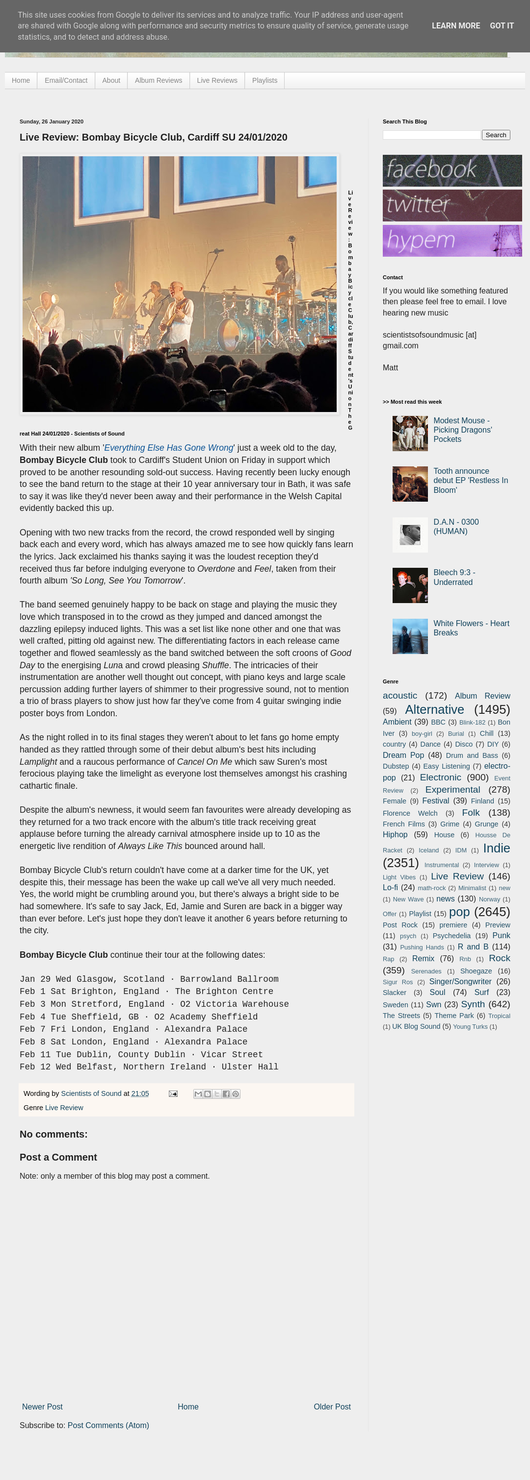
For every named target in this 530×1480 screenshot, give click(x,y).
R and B (473, 947)
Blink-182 (472, 722)
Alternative (434, 709)
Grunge (487, 824)
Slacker (394, 992)
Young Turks (470, 1026)
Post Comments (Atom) (108, 1425)
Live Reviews (217, 80)
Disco (464, 744)
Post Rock (400, 925)
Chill (487, 733)
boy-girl (422, 733)
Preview (497, 925)
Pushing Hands (422, 947)
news (445, 899)
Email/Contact (66, 80)
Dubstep (396, 766)
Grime (449, 824)
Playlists (264, 80)
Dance (430, 744)
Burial (456, 733)
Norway (489, 899)
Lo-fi (390, 887)
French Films (404, 824)
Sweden (395, 1005)
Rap (388, 959)
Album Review (482, 696)
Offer (390, 914)
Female (394, 801)
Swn (433, 1004)
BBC (438, 722)
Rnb (465, 959)
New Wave (408, 899)
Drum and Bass (472, 755)
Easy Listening (447, 766)
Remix (423, 958)
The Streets (401, 1015)
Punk (501, 935)
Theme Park (454, 1015)
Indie (497, 848)
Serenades (426, 971)
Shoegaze (476, 971)
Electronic (440, 777)
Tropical (499, 1015)
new (504, 888)
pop (459, 912)
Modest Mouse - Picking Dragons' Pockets (462, 429)
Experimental (452, 789)
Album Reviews (158, 80)
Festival (435, 801)
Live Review (64, 1108)
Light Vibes (399, 877)
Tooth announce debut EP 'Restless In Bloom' (470, 480)
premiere (454, 925)
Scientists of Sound (92, 1093)
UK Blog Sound (416, 1026)
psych (408, 936)
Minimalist (472, 888)
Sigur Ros (398, 982)
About (112, 80)
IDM (461, 850)
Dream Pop (403, 755)
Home (21, 80)
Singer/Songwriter (460, 981)
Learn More (456, 25)
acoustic (400, 695)
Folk (471, 812)
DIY (493, 744)
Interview (486, 865)
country (394, 744)
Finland (482, 801)
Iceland (429, 850)
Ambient (397, 722)
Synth (473, 1004)
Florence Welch (410, 813)
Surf (482, 992)
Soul (438, 992)
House (444, 835)
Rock (499, 958)
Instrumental (441, 865)
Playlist (420, 914)
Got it (502, 25)
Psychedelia (452, 936)
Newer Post (42, 1407)
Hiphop (395, 834)
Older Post (332, 1407)
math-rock (432, 888)
